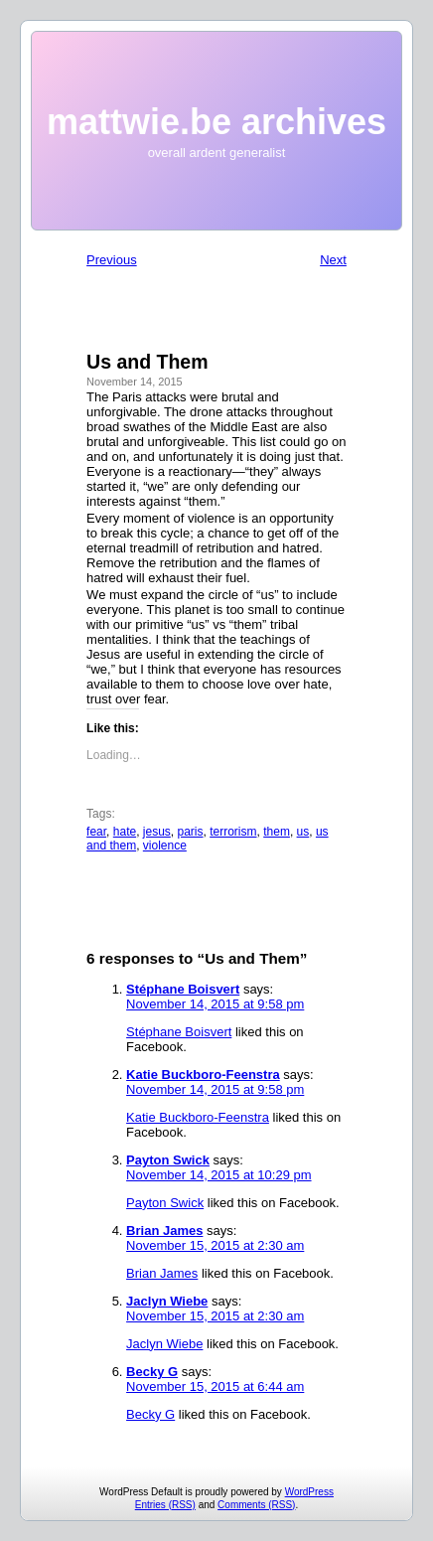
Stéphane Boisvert (182, 989)
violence (165, 845)
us (303, 832)
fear (96, 832)
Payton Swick (168, 1160)
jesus (157, 832)
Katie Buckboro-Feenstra (203, 1074)
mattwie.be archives (216, 121)
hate (124, 832)
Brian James (164, 1230)
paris (191, 832)
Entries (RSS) (165, 1504)
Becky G (152, 1371)
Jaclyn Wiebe (167, 1301)
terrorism (233, 832)
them (276, 832)
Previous (111, 259)
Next (333, 259)
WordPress (309, 1491)
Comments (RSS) (256, 1504)
